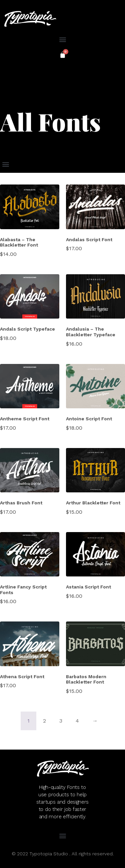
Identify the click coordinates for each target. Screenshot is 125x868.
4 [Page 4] (77, 721)
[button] (62, 39)
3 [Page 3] (60, 721)
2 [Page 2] (44, 721)
